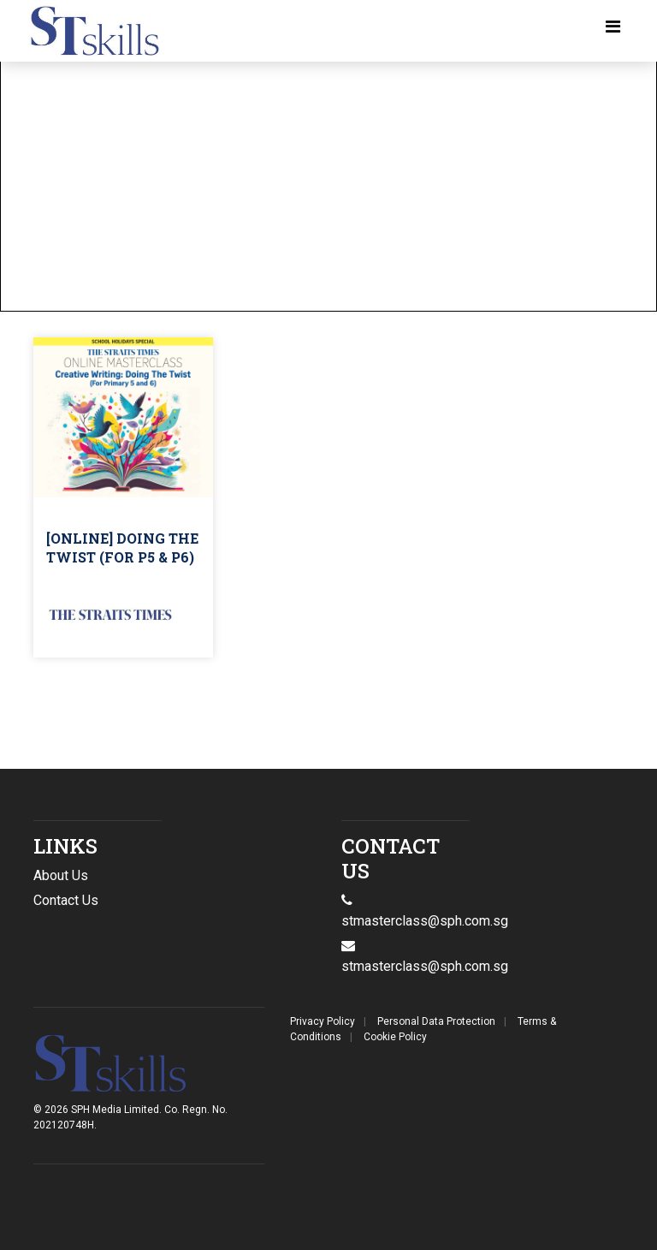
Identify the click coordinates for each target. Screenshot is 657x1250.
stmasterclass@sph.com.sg (424, 966)
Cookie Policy (395, 1037)
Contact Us (65, 900)
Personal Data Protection (436, 1021)
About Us (60, 875)
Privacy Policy (322, 1021)
